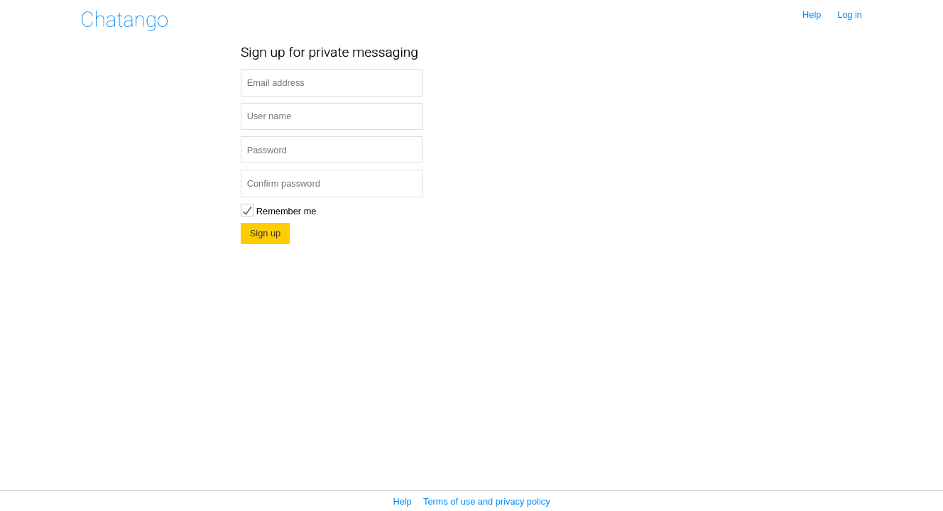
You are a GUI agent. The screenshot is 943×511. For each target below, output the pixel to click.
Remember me (278, 211)
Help (811, 14)
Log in (849, 14)
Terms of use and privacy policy (486, 501)
